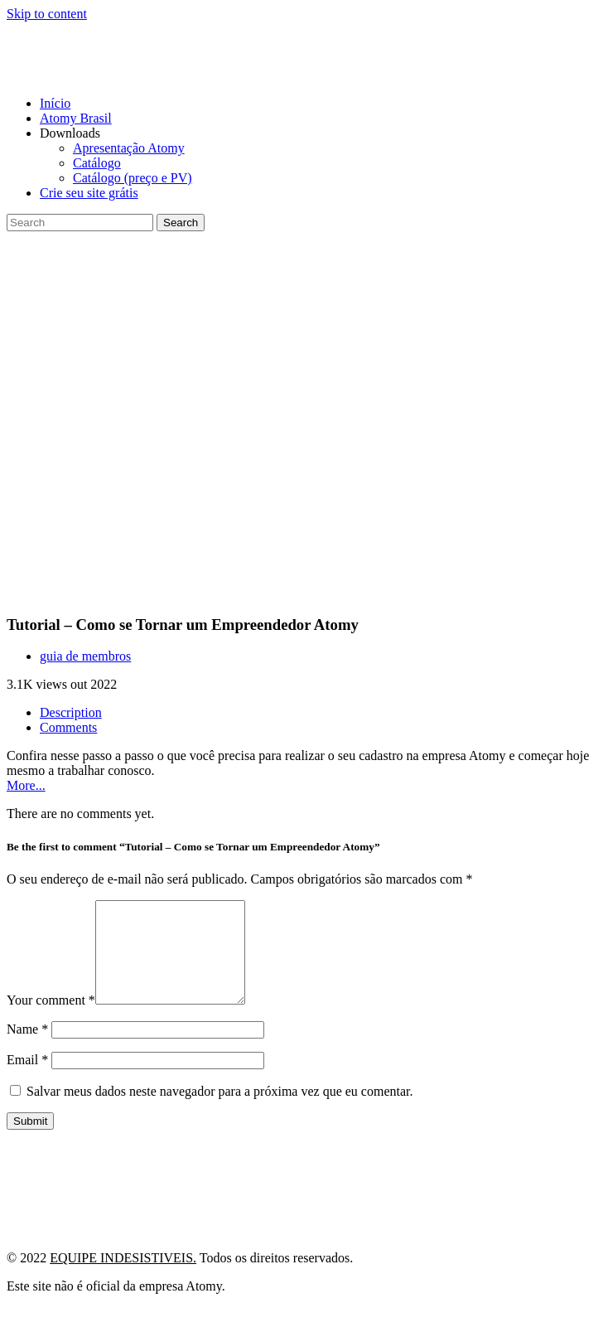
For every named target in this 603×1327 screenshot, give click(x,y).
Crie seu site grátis (89, 193)
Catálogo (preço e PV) (132, 178)
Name (27, 1049)
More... (26, 785)
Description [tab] (71, 712)
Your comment (51, 1020)
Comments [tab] (68, 727)
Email (27, 1080)
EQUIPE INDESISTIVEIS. (123, 1278)
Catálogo (97, 163)
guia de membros (85, 656)
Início (55, 103)
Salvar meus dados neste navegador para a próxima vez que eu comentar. (219, 1111)
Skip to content (47, 14)
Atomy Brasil (76, 118)
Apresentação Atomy (129, 148)
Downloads (70, 133)
